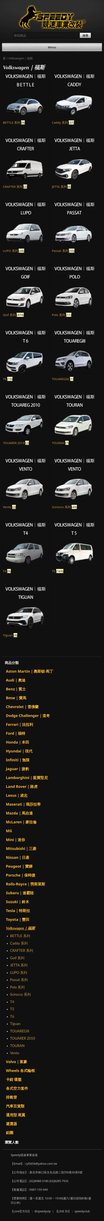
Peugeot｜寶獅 (19, 866)
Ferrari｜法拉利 (19, 724)
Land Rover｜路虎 (22, 786)
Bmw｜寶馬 (16, 697)
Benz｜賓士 (16, 688)
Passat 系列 (19, 980)
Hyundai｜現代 (19, 751)
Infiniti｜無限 (18, 759)
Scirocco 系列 (20, 994)
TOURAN (17, 1046)
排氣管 (11, 1097)
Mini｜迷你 (15, 839)
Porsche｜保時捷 (20, 875)
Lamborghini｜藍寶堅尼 (27, 777)
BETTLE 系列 (20, 936)
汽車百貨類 (15, 1105)
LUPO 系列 (18, 972)
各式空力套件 (17, 1088)
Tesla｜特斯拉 (18, 910)
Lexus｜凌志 (17, 795)
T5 (12, 1009)
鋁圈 (9, 1132)
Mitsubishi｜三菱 (21, 848)
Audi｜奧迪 (15, 680)
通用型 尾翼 (15, 1114)
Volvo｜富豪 (16, 1061)
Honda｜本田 (17, 742)
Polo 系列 (17, 987)
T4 (12, 1002)
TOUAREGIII (19, 1031)
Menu (52, 47)
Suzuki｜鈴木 (17, 901)
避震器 (11, 1123)
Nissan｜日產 (18, 857)
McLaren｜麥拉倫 (21, 821)
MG (9, 830)
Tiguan (15, 1023)
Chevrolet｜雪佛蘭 (22, 706)
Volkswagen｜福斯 (20, 928)
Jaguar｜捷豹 (17, 768)
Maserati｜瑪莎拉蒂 (23, 804)
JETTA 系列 (18, 965)
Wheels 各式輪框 (20, 1070)
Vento (14, 1053)
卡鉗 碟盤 (14, 1079)
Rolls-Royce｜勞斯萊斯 (25, 883)
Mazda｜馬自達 (19, 813)
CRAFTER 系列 (21, 950)
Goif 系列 (17, 958)
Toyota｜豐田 (17, 919)
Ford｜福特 (15, 733)
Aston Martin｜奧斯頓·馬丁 (29, 671)
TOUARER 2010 (22, 1038)
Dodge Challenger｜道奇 (28, 715)
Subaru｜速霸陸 (20, 892)
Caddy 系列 (19, 943)
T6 (12, 1016)
